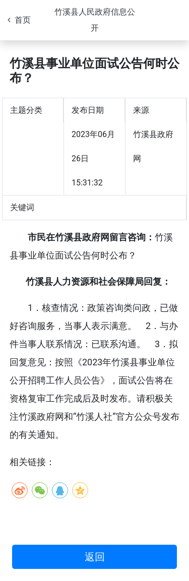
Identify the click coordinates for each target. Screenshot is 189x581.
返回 (95, 557)
